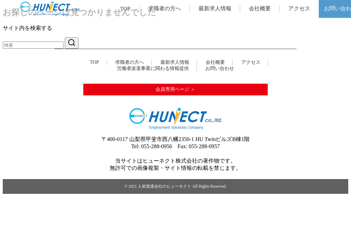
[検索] (33, 45)
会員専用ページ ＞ (175, 89)
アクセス (299, 8)
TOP (125, 9)
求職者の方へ (164, 8)
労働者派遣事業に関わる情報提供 (153, 68)
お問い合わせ (219, 68)
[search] (71, 43)
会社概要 (260, 8)
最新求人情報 (214, 8)
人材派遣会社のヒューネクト (164, 186)
